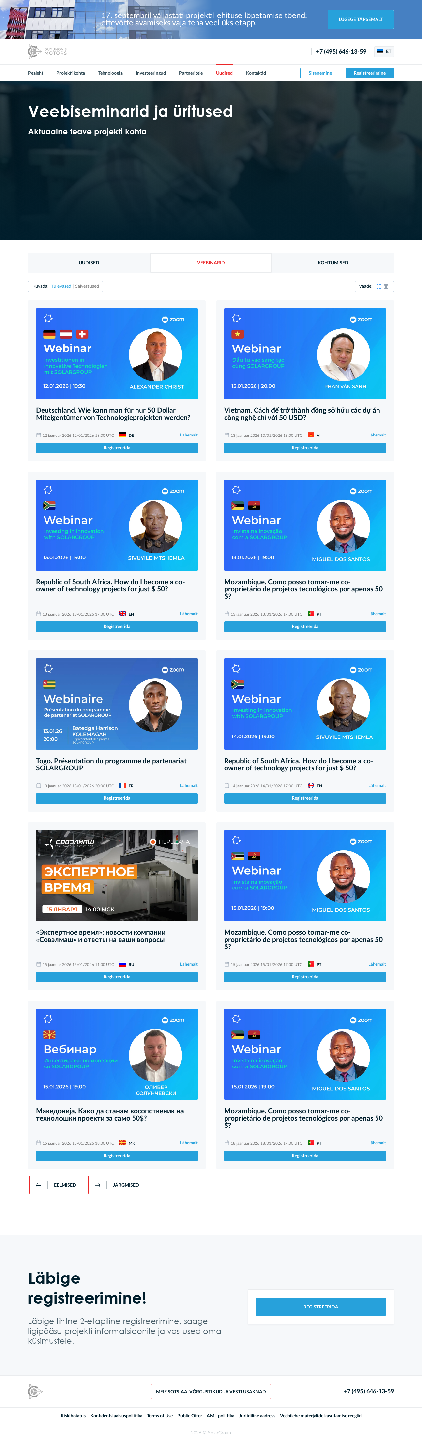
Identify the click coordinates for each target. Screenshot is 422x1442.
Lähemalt (189, 435)
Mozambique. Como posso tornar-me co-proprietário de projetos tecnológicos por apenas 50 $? (303, 589)
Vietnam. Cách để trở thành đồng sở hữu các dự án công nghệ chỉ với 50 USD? (302, 414)
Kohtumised (333, 263)
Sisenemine (320, 73)
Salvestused (87, 286)
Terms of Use (160, 1416)
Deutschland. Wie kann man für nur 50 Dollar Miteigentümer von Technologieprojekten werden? (113, 414)
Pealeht (35, 73)
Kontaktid (256, 73)
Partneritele (191, 73)
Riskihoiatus (73, 1416)
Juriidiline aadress (257, 1416)
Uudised (224, 73)
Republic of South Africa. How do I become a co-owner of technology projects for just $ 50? (110, 586)
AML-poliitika (220, 1416)
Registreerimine (370, 73)
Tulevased (61, 286)
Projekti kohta (70, 73)
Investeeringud (151, 73)
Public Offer (189, 1416)
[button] (378, 286)
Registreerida (117, 448)
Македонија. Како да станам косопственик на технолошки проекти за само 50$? (110, 1115)
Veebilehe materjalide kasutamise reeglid (321, 1416)
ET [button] (384, 51)
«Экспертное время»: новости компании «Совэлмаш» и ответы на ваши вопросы (101, 936)
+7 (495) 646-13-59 (341, 52)
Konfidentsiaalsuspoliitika (116, 1416)
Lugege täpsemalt (361, 19)
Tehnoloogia (110, 73)
